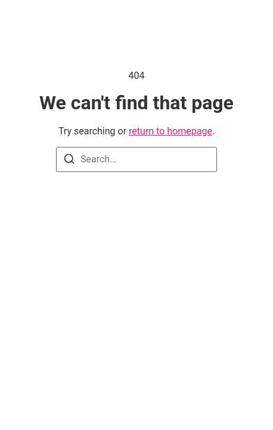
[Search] (69, 161)
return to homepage (170, 131)
